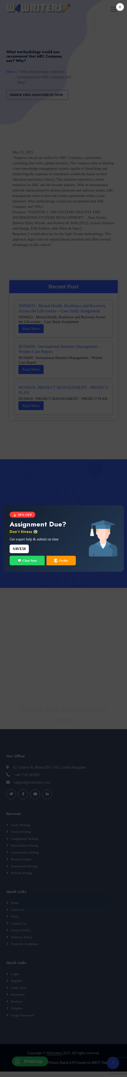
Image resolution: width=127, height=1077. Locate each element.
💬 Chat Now (27, 560)
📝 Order (61, 560)
